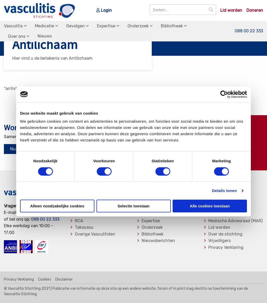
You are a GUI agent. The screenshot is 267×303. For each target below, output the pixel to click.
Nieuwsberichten (158, 241)
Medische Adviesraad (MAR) (235, 221)
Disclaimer (64, 279)
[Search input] (178, 9)
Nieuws (45, 36)
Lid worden (231, 10)
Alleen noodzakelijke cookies (57, 206)
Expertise (106, 25)
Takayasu (84, 227)
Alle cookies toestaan (210, 206)
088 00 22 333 (249, 31)
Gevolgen (75, 25)
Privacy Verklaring (226, 247)
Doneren (254, 10)
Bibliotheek (172, 25)
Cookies (44, 279)
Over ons (16, 36)
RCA (79, 221)
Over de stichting (225, 234)
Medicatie (44, 25)
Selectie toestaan (134, 206)
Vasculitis (13, 25)
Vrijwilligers (219, 241)
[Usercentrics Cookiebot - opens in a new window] (224, 94)
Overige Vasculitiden (95, 234)
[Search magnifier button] (211, 10)
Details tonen (224, 190)
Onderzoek (138, 25)
